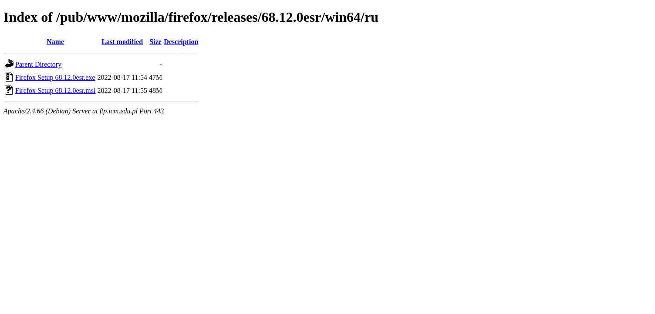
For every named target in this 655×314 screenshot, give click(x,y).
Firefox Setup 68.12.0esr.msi (55, 90)
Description (181, 41)
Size (155, 41)
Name (55, 41)
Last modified (122, 41)
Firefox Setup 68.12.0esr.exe (55, 77)
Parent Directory (38, 64)
